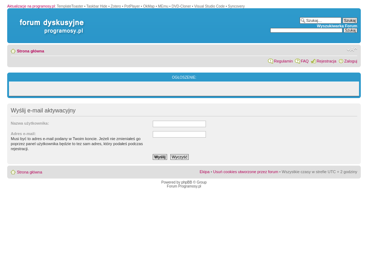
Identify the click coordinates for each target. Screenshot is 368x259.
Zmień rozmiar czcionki (352, 49)
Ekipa (205, 172)
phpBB (186, 182)
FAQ (305, 61)
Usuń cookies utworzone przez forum (245, 172)
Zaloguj (350, 61)
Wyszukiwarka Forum (337, 26)
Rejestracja (326, 61)
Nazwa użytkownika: (30, 123)
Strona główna (30, 51)
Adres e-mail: (23, 133)
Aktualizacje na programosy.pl (31, 6)
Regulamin (283, 61)
